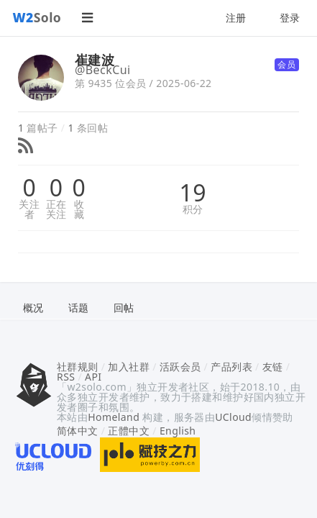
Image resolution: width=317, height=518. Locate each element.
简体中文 (77, 430)
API (93, 376)
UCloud (233, 417)
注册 (236, 17)
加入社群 (129, 366)
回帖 (124, 307)
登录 (290, 17)
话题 (78, 307)
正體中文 (129, 430)
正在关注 (56, 209)
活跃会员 (180, 366)
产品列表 (231, 366)
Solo (37, 17)
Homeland (113, 417)
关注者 (29, 209)
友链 (272, 366)
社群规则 (77, 366)
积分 (193, 209)
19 (193, 192)
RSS (66, 376)
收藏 (79, 209)
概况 (33, 307)
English (178, 430)
